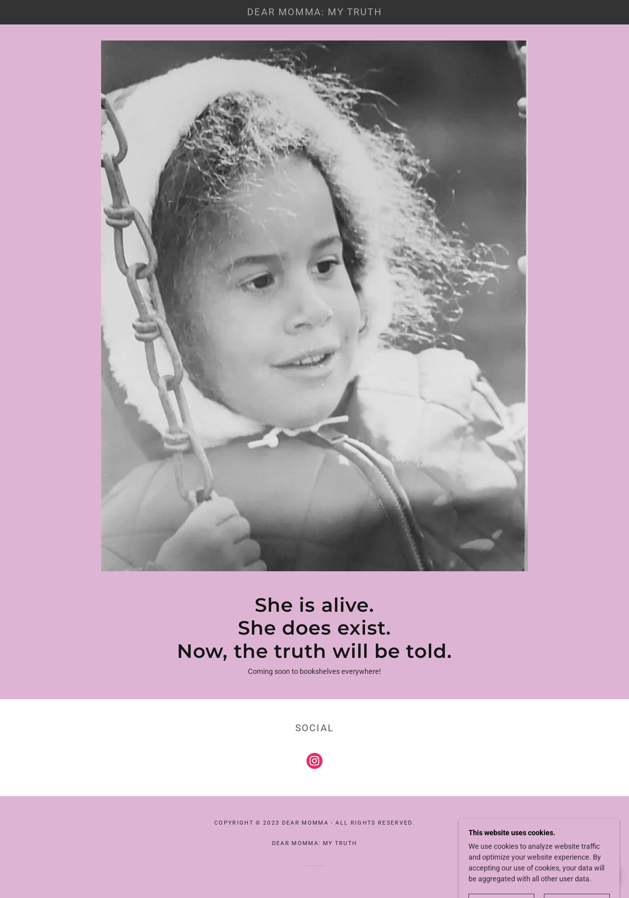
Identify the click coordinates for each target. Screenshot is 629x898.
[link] (314, 12)
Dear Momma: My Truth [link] (314, 843)
